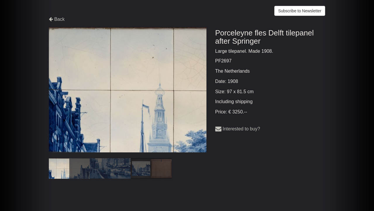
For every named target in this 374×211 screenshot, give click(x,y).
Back (57, 19)
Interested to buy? (237, 128)
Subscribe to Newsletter (299, 10)
